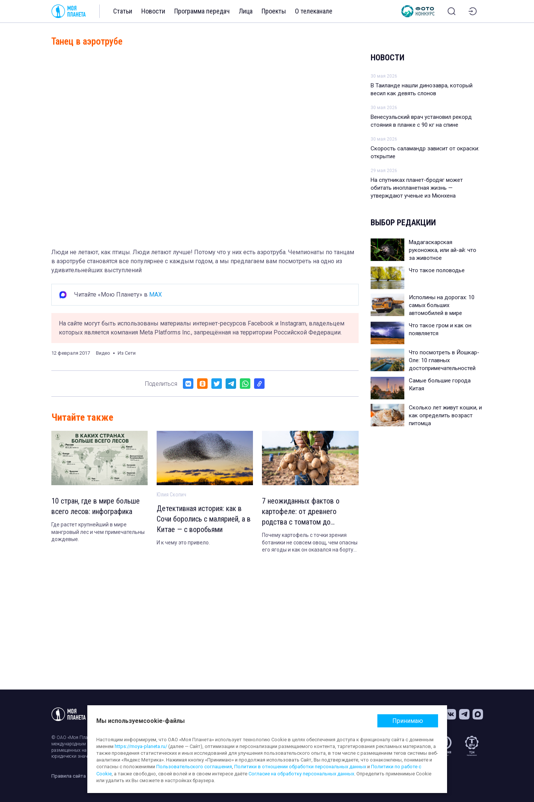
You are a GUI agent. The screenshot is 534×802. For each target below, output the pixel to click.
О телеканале (313, 11)
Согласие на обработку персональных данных (301, 774)
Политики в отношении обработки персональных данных (300, 766)
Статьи (122, 11)
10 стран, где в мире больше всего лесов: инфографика (95, 506)
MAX (155, 294)
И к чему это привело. (183, 543)
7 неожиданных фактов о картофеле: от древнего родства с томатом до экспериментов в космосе (302, 511)
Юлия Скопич (171, 495)
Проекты (274, 11)
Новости (153, 11)
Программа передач (202, 11)
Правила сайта (68, 776)
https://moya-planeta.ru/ (141, 746)
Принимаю (407, 720)
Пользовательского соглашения (194, 766)
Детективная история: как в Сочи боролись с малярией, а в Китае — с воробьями (204, 519)
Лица (246, 11)
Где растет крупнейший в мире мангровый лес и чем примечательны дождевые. (98, 532)
